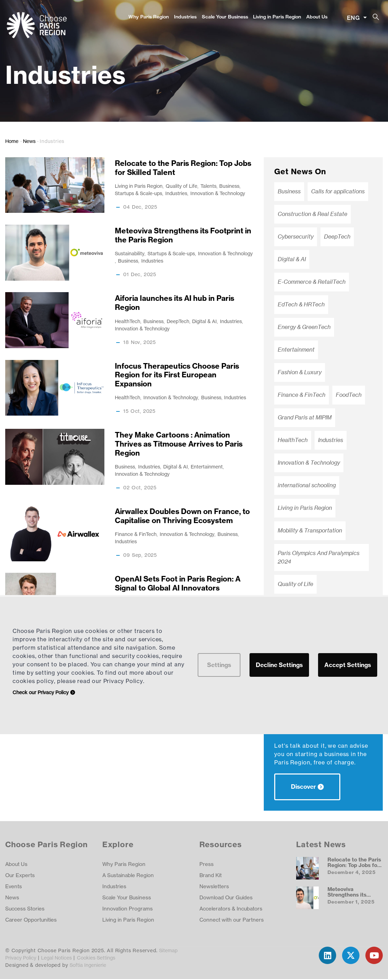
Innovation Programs (127, 908)
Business (229, 186)
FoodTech (349, 395)
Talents (208, 186)
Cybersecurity (296, 236)
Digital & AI (204, 321)
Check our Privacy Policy (41, 692)
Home (11, 141)
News (29, 141)
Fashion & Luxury (300, 372)
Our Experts (20, 875)
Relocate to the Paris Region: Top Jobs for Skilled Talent (183, 168)
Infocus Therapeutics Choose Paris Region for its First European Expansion (177, 374)
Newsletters (214, 886)
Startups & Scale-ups (138, 193)
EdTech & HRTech (301, 304)
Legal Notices (56, 958)
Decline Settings (279, 664)
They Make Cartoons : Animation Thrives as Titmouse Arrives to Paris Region (179, 443)
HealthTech (127, 321)
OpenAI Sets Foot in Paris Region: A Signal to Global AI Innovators (177, 583)
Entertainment (207, 467)
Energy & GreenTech (304, 327)
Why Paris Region (148, 17)
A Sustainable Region (128, 875)
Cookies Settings (96, 958)
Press (206, 864)
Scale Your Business (225, 17)
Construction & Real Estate (312, 214)
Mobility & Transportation (310, 530)
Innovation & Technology (217, 193)
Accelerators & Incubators (230, 908)
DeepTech (178, 321)
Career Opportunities (31, 919)
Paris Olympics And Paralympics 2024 (318, 557)
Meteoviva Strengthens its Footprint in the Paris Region (183, 235)
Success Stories (25, 908)
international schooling (307, 485)
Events (13, 886)
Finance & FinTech (136, 534)
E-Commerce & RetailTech (312, 282)
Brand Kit (210, 875)
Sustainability (129, 253)
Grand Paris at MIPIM (305, 417)
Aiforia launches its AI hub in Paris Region (174, 303)
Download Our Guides (226, 897)
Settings (219, 664)
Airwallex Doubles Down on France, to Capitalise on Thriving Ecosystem (182, 516)
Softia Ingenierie (88, 965)
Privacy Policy (20, 958)
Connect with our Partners (231, 919)
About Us (316, 17)
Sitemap (168, 950)
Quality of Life (181, 186)
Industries (185, 17)
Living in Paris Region (277, 17)
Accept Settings (347, 664)
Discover (303, 786)
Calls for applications (338, 191)
